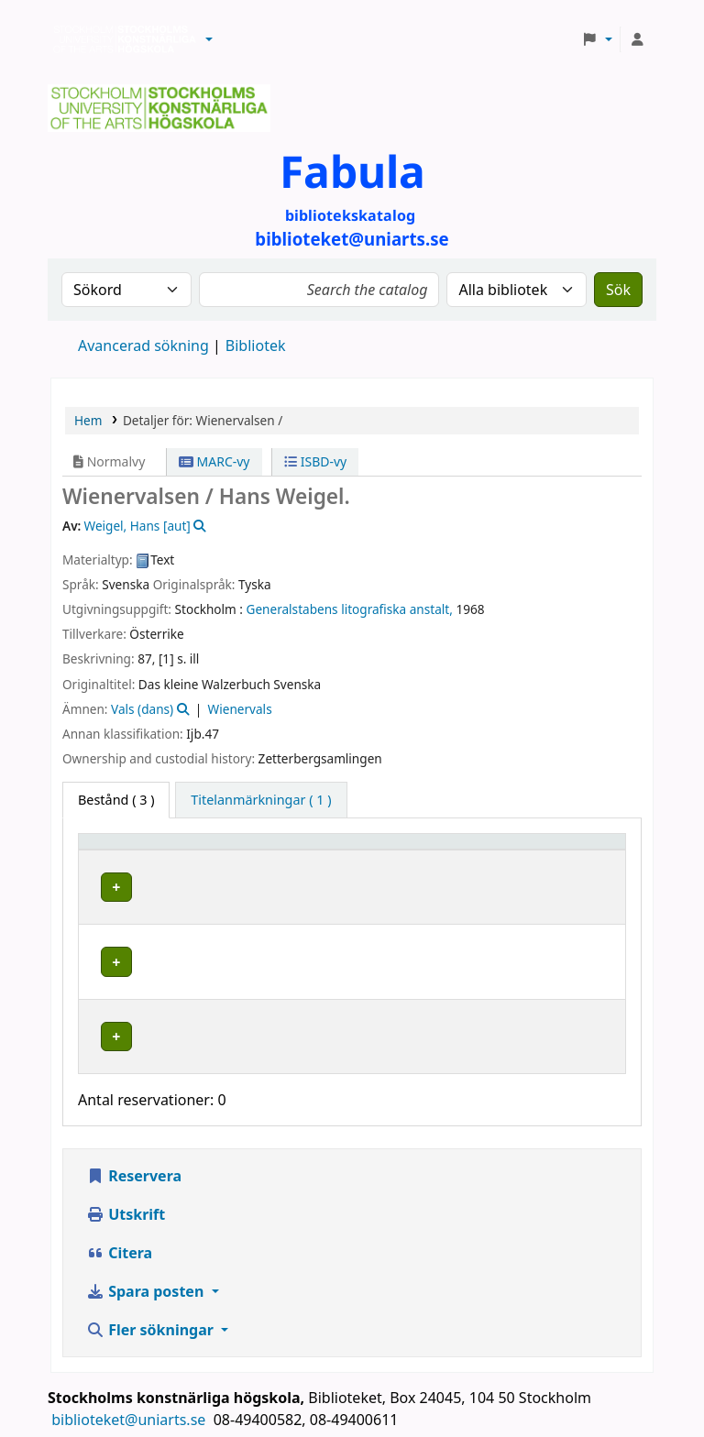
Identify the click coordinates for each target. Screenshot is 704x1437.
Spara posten (146, 1242)
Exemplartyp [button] (128, 850)
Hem (88, 420)
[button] (209, 39)
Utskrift (125, 1165)
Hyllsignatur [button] (437, 850)
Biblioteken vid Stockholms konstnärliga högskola (120, 39)
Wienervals (240, 709)
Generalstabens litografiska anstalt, (350, 609)
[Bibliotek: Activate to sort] (297, 850)
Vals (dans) (142, 709)
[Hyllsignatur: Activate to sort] (466, 850)
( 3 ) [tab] (116, 799)
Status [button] (572, 850)
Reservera (134, 1126)
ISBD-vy (315, 461)
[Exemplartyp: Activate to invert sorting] (142, 850)
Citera (119, 1203)
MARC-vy (214, 461)
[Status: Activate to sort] (584, 850)
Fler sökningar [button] (151, 1280)
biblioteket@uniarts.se (130, 1370)
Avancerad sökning (143, 345)
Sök (618, 290)
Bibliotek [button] (243, 850)
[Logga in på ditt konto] (637, 39)
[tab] (260, 800)
